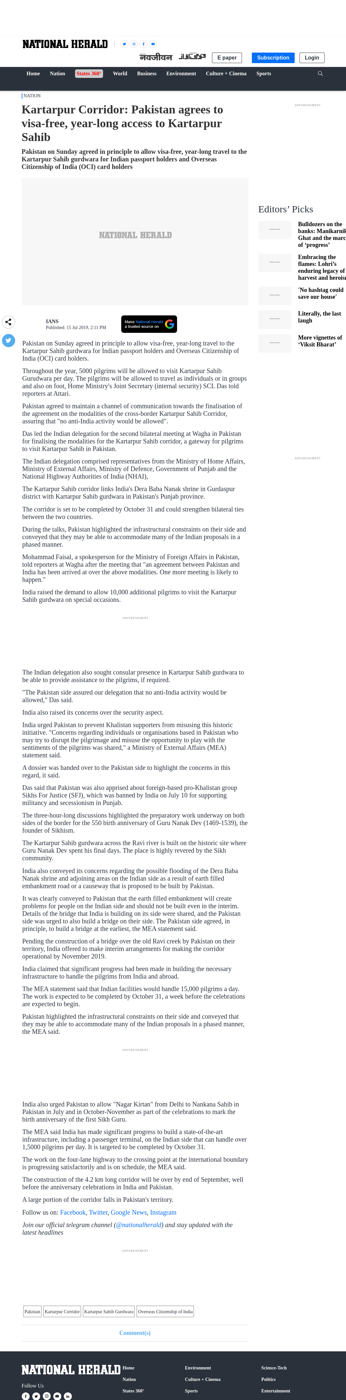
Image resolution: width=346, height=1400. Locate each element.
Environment (198, 1367)
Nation (32, 95)
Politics (268, 1379)
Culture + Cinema (203, 1379)
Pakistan (32, 1311)
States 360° (133, 1390)
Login (312, 57)
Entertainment (275, 1390)
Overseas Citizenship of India (165, 1311)
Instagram (163, 1212)
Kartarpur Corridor (62, 1311)
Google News (129, 1212)
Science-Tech (274, 1367)
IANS (52, 321)
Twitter (98, 1212)
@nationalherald (138, 1224)
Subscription (273, 57)
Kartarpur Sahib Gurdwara (108, 1311)
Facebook (73, 1212)
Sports (191, 1390)
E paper (227, 57)
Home (128, 1367)
